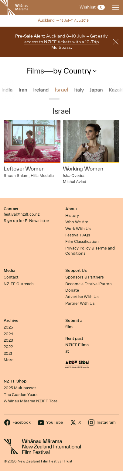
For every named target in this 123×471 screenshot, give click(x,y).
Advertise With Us (82, 296)
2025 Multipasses (20, 387)
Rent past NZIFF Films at (77, 345)
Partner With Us (80, 303)
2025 (8, 327)
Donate (72, 290)
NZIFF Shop (15, 381)
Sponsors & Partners (84, 277)
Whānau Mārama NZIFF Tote (30, 401)
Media (9, 270)
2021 (8, 353)
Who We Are (76, 222)
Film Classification (82, 241)
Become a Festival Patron (88, 283)
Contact (11, 208)
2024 (8, 333)
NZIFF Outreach (19, 283)
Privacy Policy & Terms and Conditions (90, 251)
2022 (8, 346)
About (71, 208)
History (72, 215)
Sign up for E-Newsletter (26, 220)
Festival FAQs (77, 235)
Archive (11, 320)
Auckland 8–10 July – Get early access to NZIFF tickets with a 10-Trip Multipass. (61, 41)
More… (10, 359)
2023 (8, 340)
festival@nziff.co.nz (22, 214)
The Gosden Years (21, 394)
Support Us (76, 270)
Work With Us (78, 228)
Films (35, 71)
